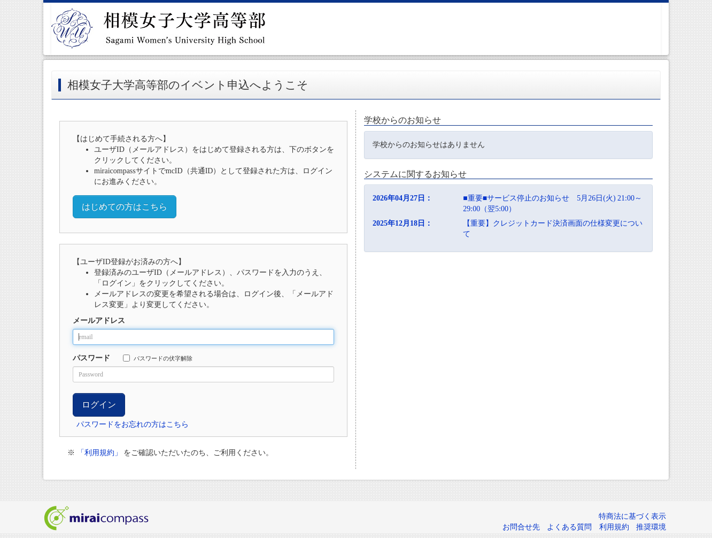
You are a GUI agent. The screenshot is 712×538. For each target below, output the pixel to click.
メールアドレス (99, 321)
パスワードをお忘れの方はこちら (132, 424)
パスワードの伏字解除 (157, 358)
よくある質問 (569, 527)
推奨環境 (651, 527)
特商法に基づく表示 (632, 516)
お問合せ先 (521, 527)
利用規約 (614, 527)
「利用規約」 (99, 453)
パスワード (91, 358)
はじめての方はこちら (124, 206)
